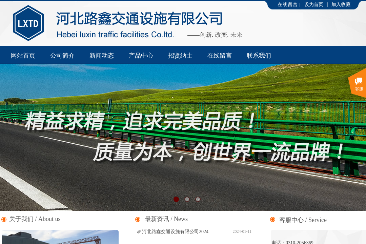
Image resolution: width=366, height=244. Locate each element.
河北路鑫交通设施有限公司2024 (175, 231)
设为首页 (313, 4)
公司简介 (62, 55)
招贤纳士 (180, 55)
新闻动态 (101, 55)
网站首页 (23, 55)
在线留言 (219, 55)
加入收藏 (340, 4)
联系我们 (259, 55)
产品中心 (141, 55)
